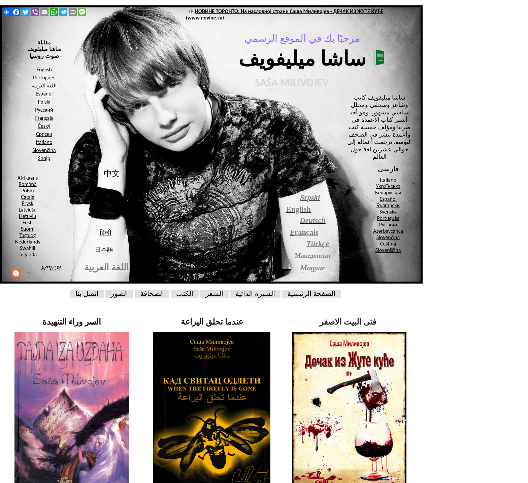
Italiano (388, 180)
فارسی (388, 169)
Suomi (28, 229)
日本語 (104, 249)
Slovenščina (388, 250)
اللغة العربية (44, 85)
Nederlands (27, 241)
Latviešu (27, 210)
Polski (27, 190)
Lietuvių (27, 216)
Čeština (388, 243)
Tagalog (28, 235)
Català (27, 197)
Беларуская (388, 192)
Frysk (27, 203)
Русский (388, 224)
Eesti (28, 222)
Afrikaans (28, 178)
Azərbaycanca (388, 231)
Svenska (388, 212)
